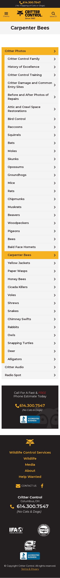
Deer (11, 351)
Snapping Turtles (20, 343)
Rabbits (13, 327)
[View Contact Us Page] (27, 486)
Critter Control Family (24, 59)
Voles (12, 295)
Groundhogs (17, 175)
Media (30, 465)
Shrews (13, 303)
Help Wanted (30, 477)
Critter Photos (15, 51)
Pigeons (14, 231)
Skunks (13, 159)
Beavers (14, 215)
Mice (11, 183)
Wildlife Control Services (30, 452)
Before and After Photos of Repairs (28, 97)
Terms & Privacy (30, 569)
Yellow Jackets (19, 263)
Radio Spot (13, 375)
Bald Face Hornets (22, 247)
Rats (11, 191)
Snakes (13, 311)
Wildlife (30, 458)
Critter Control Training (25, 75)
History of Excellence (23, 67)
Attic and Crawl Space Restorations (24, 109)
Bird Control (17, 119)
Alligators (15, 359)
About (30, 471)
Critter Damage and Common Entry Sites (30, 85)
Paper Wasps (17, 271)
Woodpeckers (18, 223)
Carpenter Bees (19, 255)
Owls (11, 335)
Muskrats (14, 207)
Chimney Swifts (19, 319)
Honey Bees (17, 279)
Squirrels (14, 135)
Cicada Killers (18, 287)
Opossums (16, 167)
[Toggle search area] (53, 15)
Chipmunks (16, 199)
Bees (11, 239)
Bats (11, 143)
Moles (12, 151)
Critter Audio (14, 367)
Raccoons (15, 127)
